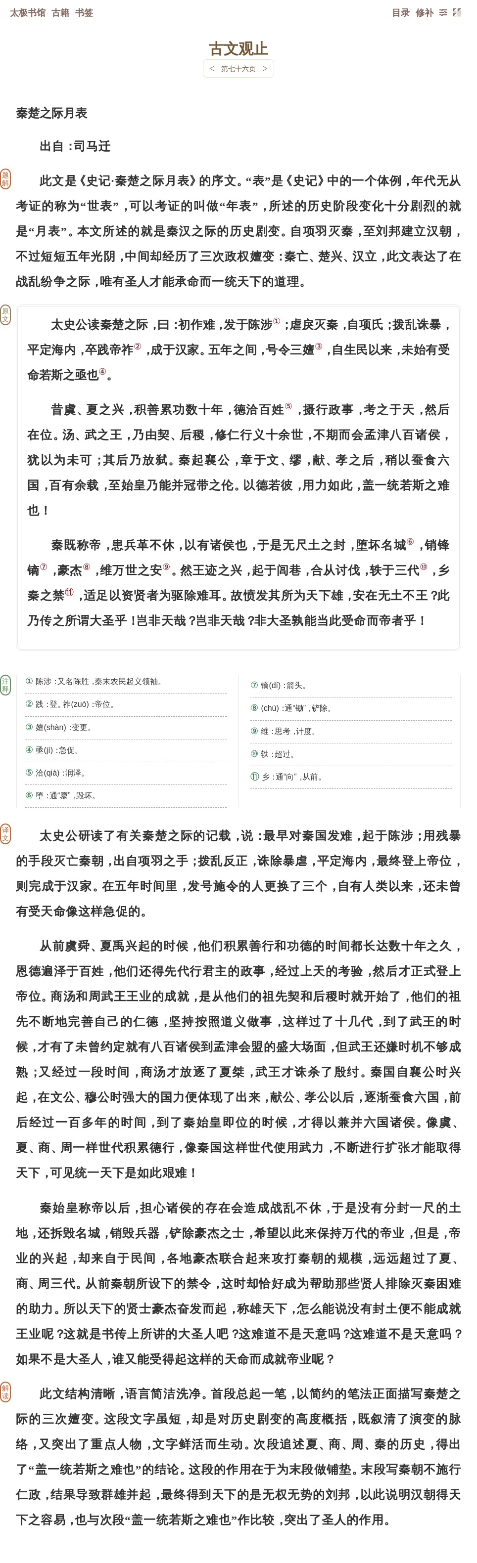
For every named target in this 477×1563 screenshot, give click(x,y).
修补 (424, 12)
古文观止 (238, 48)
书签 (84, 12)
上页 (442, 1504)
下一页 (238, 1504)
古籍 (60, 12)
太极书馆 (28, 12)
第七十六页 (238, 68)
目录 (401, 12)
